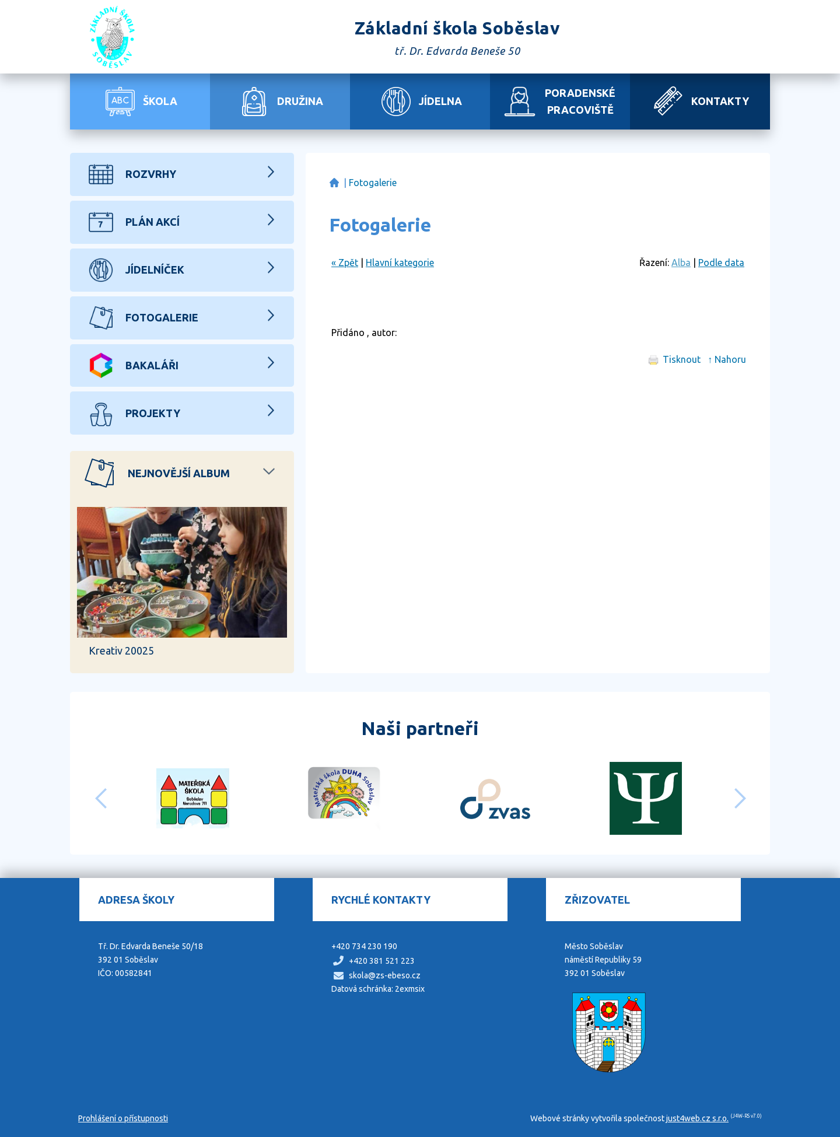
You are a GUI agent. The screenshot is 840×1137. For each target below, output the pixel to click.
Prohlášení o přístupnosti (123, 1118)
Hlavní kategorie (400, 262)
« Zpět (344, 262)
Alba (681, 262)
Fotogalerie (373, 182)
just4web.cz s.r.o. (697, 1118)
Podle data (721, 262)
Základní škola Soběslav (334, 183)
